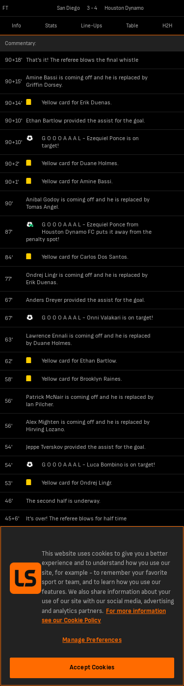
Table (132, 26)
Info (16, 26)
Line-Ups (91, 26)
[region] (92, 606)
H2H (167, 26)
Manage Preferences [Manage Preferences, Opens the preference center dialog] (91, 640)
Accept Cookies (92, 667)
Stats (51, 26)
